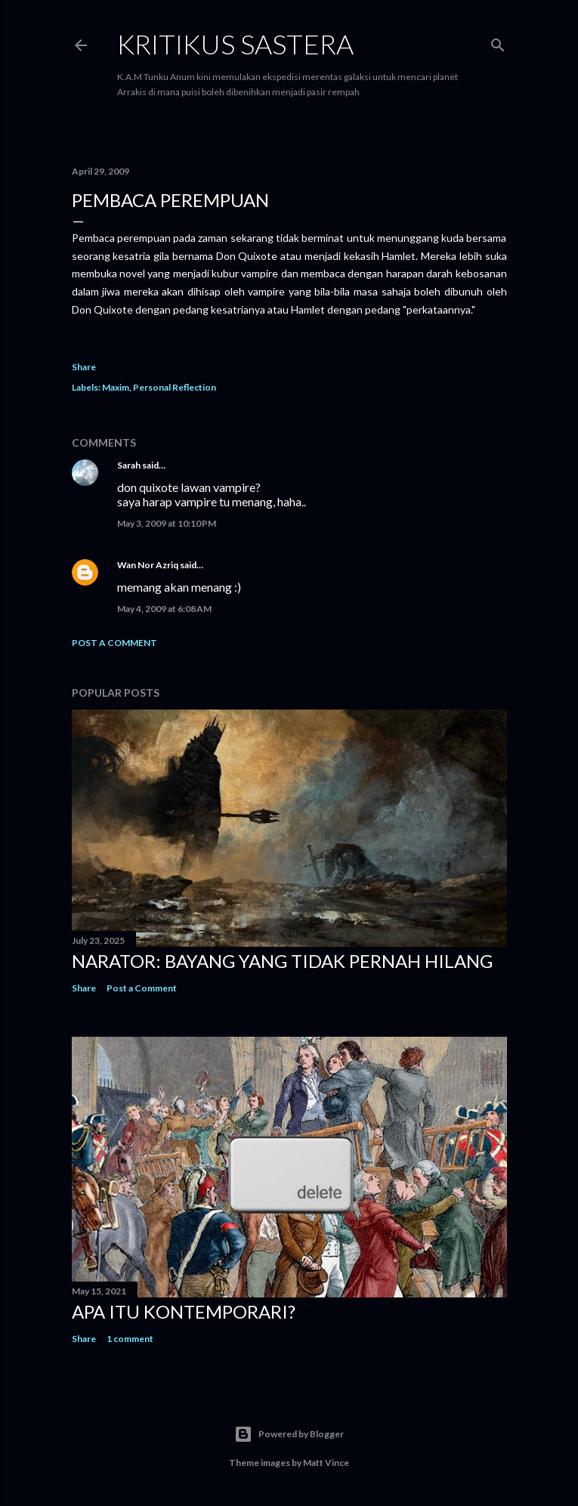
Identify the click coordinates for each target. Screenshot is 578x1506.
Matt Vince (326, 1462)
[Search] (498, 42)
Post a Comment (114, 642)
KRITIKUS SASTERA (235, 43)
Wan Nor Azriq (147, 565)
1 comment (130, 1338)
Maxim (115, 387)
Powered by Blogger (289, 1434)
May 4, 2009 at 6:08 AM (164, 608)
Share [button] (84, 367)
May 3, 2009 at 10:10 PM (166, 523)
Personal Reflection (174, 387)
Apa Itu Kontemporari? (183, 1311)
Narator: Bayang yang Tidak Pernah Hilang (282, 961)
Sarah (129, 465)
